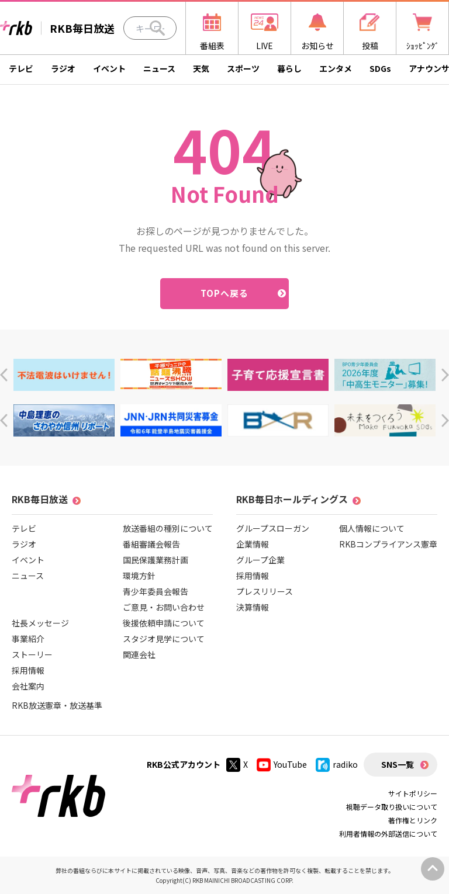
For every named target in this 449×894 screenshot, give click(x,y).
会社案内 (28, 686)
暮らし (289, 68)
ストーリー (32, 654)
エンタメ (335, 68)
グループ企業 (260, 560)
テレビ (21, 68)
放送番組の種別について (168, 528)
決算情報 (252, 607)
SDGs (380, 68)
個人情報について (372, 528)
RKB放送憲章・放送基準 (57, 705)
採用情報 (28, 670)
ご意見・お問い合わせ (164, 607)
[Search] (157, 28)
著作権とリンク (412, 820)
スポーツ (243, 68)
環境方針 (139, 575)
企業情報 (252, 544)
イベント (109, 68)
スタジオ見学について (164, 638)
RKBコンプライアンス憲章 (388, 544)
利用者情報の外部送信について (388, 833)
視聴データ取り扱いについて (391, 807)
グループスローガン (272, 528)
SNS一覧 (397, 764)
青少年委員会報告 (155, 591)
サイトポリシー (412, 793)
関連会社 (139, 654)
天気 (201, 68)
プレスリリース (264, 591)
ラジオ (63, 68)
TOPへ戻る (225, 293)
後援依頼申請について (164, 623)
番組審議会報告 (151, 544)
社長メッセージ (40, 623)
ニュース (159, 68)
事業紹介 (28, 638)
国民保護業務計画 (155, 560)
